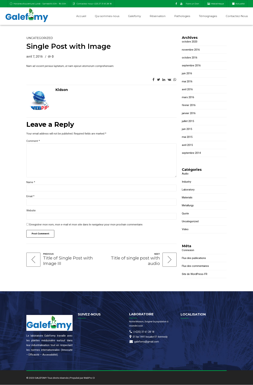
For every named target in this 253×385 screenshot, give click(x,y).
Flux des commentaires (195, 266)
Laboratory (188, 189)
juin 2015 (187, 129)
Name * (30, 182)
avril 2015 (187, 145)
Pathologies (182, 16)
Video (185, 229)
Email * (30, 196)
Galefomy (134, 16)
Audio (185, 173)
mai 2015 (187, 137)
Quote (185, 213)
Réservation (158, 16)
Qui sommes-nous (107, 16)
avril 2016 (187, 89)
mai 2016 (187, 81)
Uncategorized (39, 38)
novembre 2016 (191, 49)
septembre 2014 (191, 153)
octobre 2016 (189, 57)
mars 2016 (188, 97)
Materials (187, 197)
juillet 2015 (188, 121)
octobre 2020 (189, 41)
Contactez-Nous (237, 16)
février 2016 (189, 105)
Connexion (188, 250)
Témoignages (208, 16)
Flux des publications (194, 258)
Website (31, 210)
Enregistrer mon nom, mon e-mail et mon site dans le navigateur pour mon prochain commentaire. (86, 225)
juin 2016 (187, 73)
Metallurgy (188, 205)
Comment (33, 141)
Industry (186, 181)
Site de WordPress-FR (194, 274)
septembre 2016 (191, 65)
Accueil (81, 16)
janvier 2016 (189, 113)
